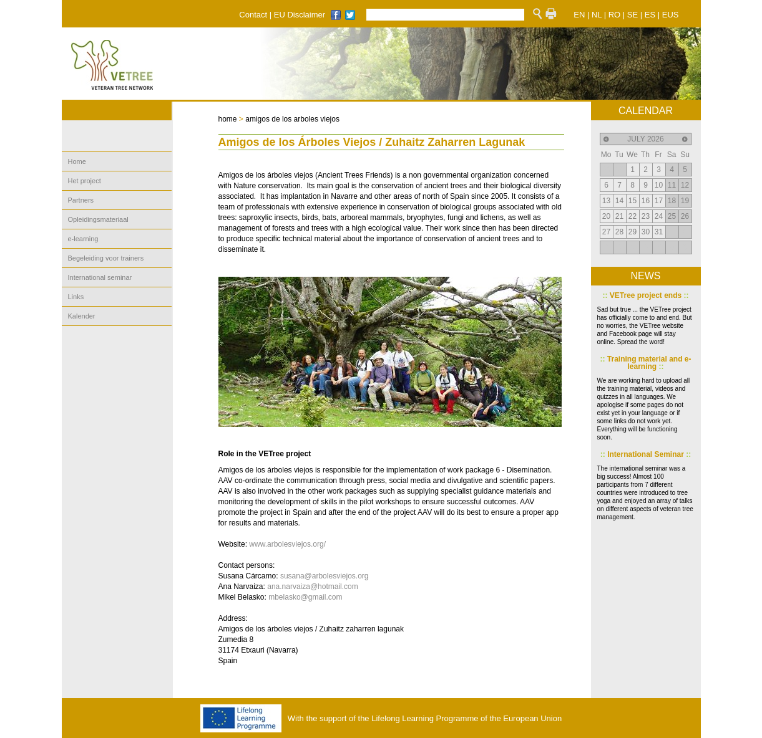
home (227, 119)
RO (614, 14)
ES (650, 14)
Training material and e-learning (645, 363)
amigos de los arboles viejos (292, 119)
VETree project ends (645, 295)
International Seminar (645, 454)
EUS (670, 14)
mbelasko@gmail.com (305, 597)
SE (632, 14)
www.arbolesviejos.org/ (287, 544)
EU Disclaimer (299, 14)
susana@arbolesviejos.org (324, 576)
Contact (253, 14)
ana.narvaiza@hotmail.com (312, 586)
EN (579, 14)
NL (597, 14)
